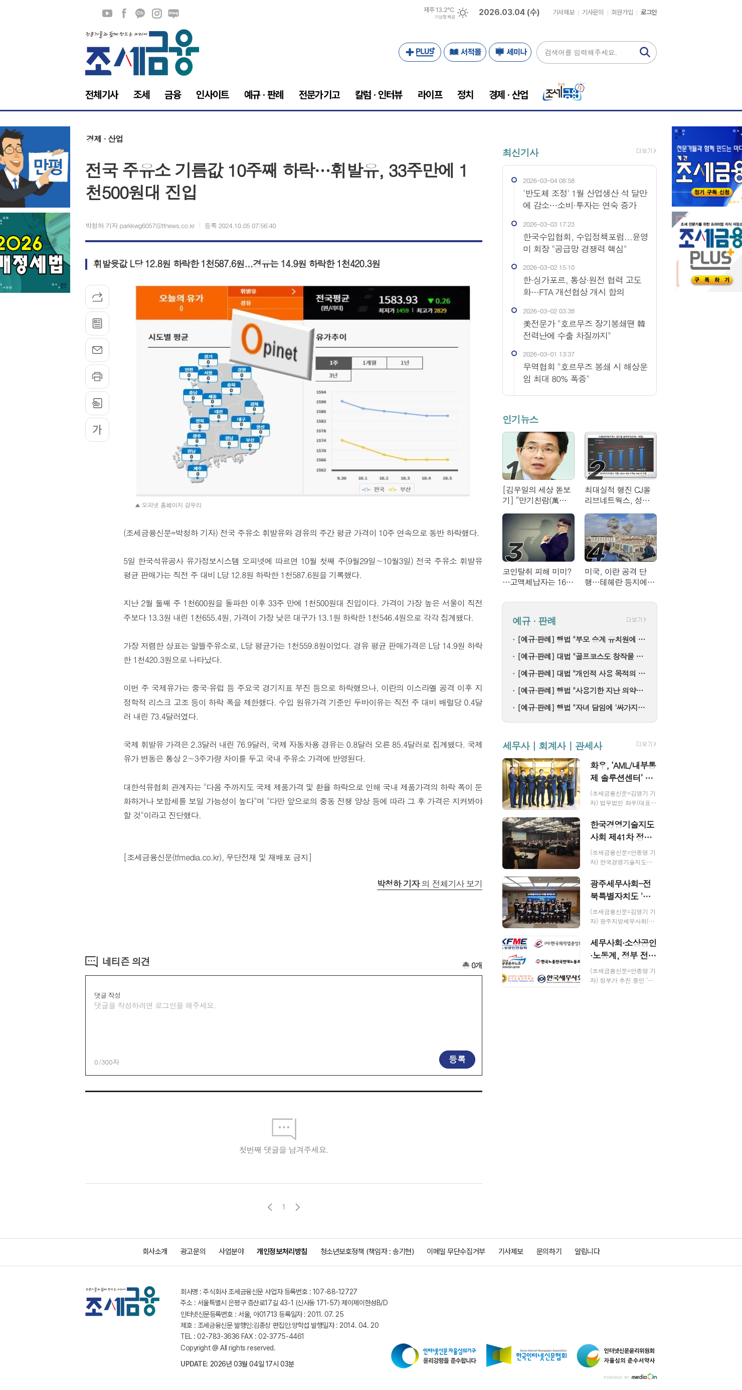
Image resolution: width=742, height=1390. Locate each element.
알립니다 (587, 1251)
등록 (457, 1059)
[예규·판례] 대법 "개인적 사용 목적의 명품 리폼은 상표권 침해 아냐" (582, 673)
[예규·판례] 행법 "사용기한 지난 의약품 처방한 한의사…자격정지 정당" (582, 690)
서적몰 (465, 52)
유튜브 (107, 13)
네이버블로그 (173, 13)
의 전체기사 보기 (429, 884)
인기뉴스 (520, 419)
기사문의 (592, 12)
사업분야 (231, 1251)
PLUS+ (420, 52)
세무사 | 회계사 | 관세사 (552, 745)
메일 (97, 350)
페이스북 (123, 13)
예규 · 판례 (534, 621)
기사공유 (97, 297)
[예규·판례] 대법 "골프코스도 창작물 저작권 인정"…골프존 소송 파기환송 (582, 656)
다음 (297, 1207)
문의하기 (549, 1251)
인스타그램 (156, 13)
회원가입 (622, 12)
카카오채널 (140, 13)
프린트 (97, 377)
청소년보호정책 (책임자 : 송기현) (367, 1251)
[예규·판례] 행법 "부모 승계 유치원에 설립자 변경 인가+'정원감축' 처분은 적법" (582, 639)
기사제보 (563, 12)
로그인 (649, 12)
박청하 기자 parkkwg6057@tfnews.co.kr (140, 225)
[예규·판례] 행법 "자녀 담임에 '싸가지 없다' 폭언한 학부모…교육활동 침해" (582, 707)
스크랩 (97, 403)
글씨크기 (97, 430)
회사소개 (154, 1251)
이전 (270, 1207)
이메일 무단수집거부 (456, 1251)
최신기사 (520, 152)
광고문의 (193, 1251)
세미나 (510, 52)
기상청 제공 (445, 17)
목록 (97, 323)
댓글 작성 (107, 995)
